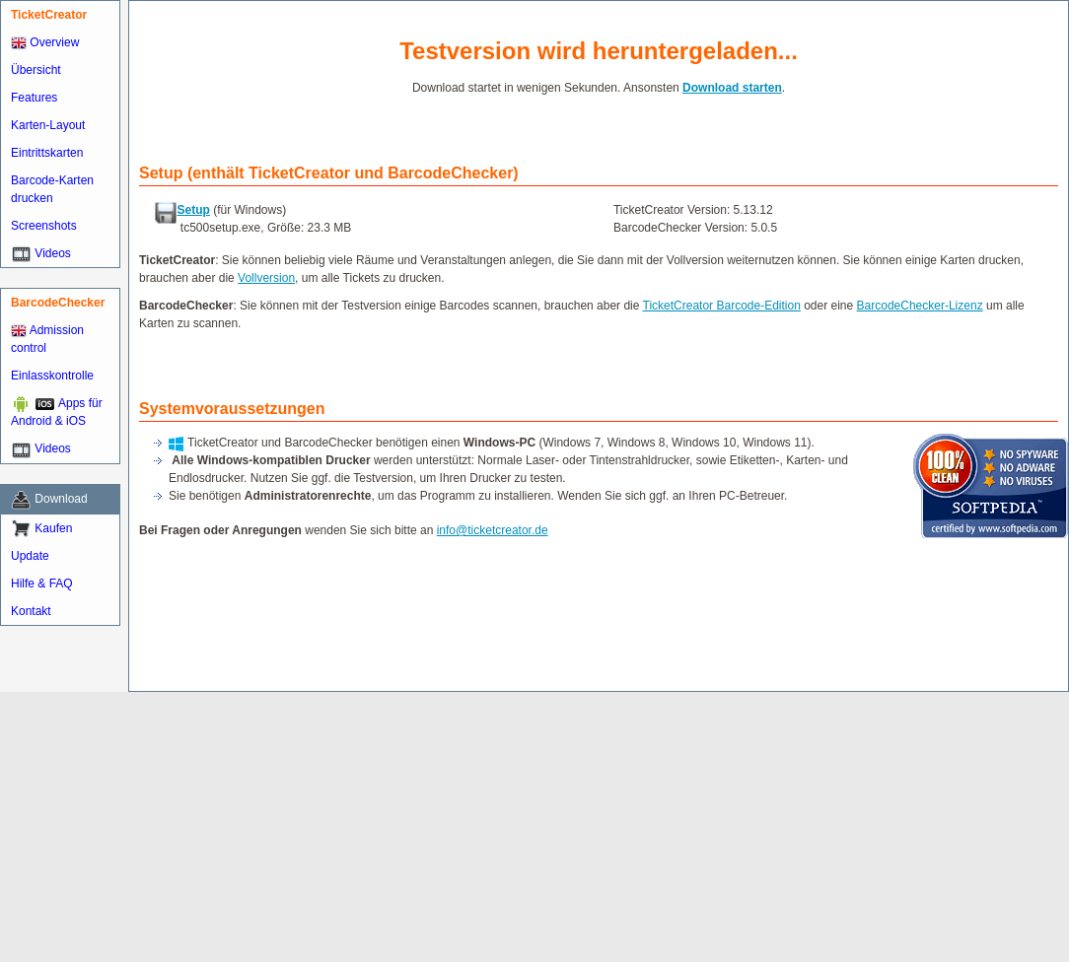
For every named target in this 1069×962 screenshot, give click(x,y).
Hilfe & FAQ (42, 583)
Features (34, 97)
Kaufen (53, 528)
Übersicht (36, 70)
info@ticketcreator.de (492, 530)
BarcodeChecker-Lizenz (920, 305)
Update (30, 556)
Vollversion (266, 278)
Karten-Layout (48, 125)
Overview (45, 42)
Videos (52, 253)
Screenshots (44, 226)
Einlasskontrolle (52, 375)
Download (61, 499)
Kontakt (31, 611)
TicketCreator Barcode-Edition (722, 305)
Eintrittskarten (47, 153)
